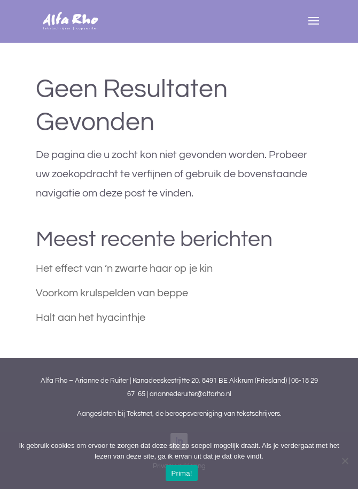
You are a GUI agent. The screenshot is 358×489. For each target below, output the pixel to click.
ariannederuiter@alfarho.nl (190, 394)
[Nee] (344, 460)
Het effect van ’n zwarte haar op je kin (124, 268)
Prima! (181, 473)
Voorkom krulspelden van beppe (112, 293)
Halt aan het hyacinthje (90, 317)
